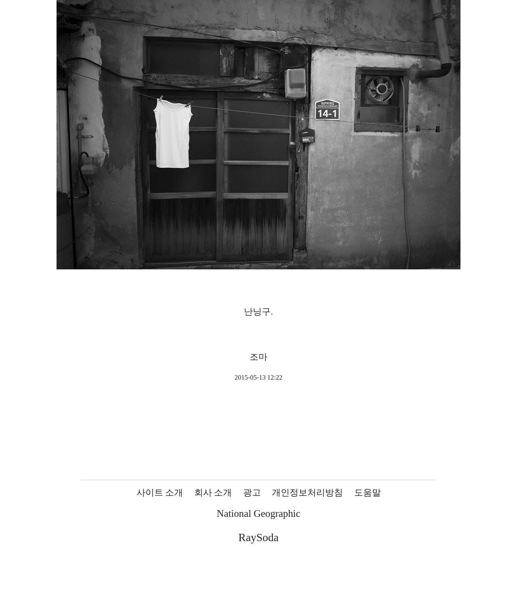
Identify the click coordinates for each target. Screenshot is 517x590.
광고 (252, 492)
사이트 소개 (160, 492)
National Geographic (259, 513)
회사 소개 (213, 492)
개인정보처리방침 (307, 492)
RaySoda (258, 537)
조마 (258, 357)
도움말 (367, 492)
